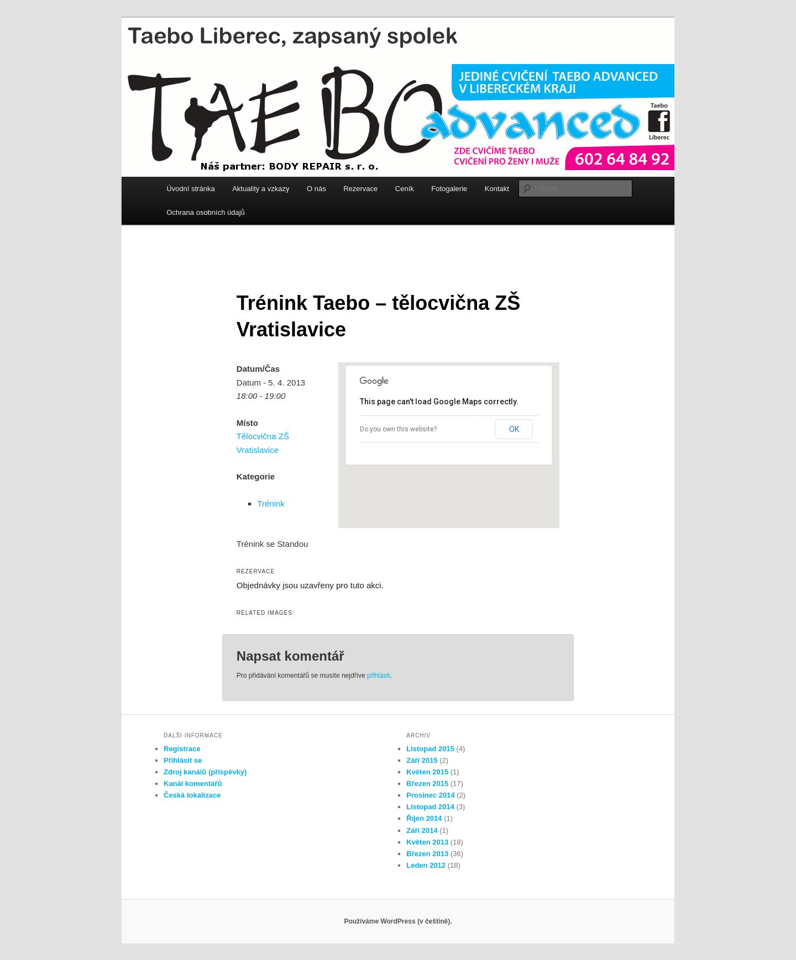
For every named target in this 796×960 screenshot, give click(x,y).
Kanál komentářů (193, 783)
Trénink (270, 503)
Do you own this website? (398, 429)
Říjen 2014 (424, 818)
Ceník (404, 188)
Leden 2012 (426, 865)
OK (514, 429)
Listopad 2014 (430, 807)
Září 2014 (421, 830)
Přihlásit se (183, 760)
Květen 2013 (427, 842)
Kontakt (497, 188)
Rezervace (360, 188)
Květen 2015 (427, 772)
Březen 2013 (427, 854)
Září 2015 (421, 760)
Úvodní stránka (190, 188)
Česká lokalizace (192, 795)
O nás (316, 188)
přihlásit (378, 675)
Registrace (182, 749)
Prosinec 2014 (430, 795)
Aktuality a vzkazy (260, 188)
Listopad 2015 (430, 749)
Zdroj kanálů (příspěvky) (205, 772)
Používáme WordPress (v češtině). (398, 921)
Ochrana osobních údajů (205, 212)
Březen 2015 (427, 783)
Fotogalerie (449, 188)
